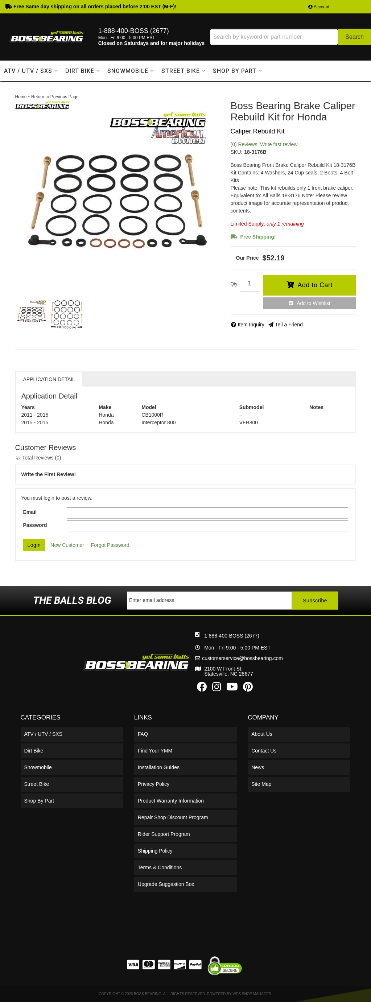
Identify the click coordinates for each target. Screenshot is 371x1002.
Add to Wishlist (313, 303)
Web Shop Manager (251, 994)
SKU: (237, 152)
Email (30, 512)
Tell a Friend (289, 324)
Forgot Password (110, 545)
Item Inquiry (251, 324)
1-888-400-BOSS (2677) (231, 636)
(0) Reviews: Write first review (264, 144)
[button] (290, 37)
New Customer (67, 545)
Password (35, 525)
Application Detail (49, 379)
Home (21, 96)
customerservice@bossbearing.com (242, 658)
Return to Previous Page (55, 96)
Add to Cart (315, 285)
